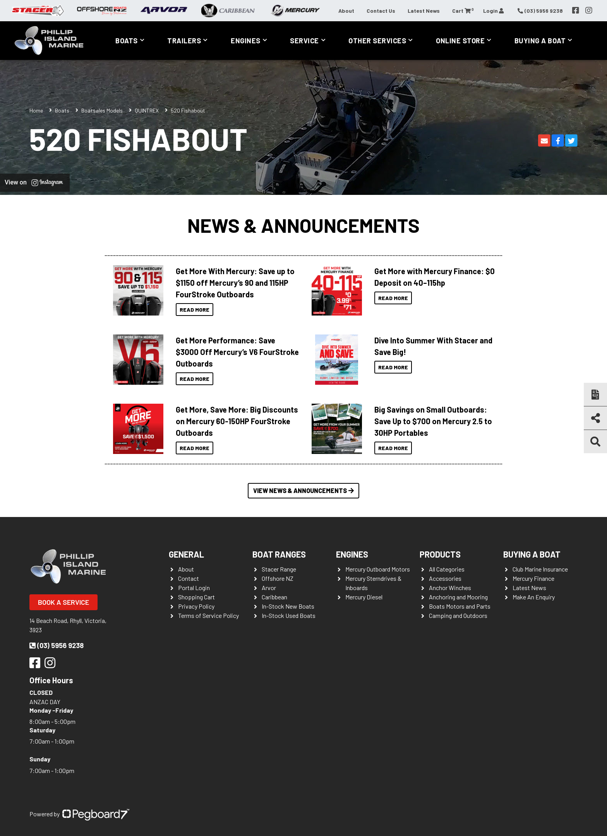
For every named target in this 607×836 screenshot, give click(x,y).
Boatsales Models (102, 110)
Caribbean (274, 597)
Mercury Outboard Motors (377, 569)
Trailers (184, 40)
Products (440, 554)
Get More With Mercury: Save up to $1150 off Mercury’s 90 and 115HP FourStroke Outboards (235, 282)
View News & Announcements (303, 490)
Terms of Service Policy (208, 615)
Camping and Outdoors (458, 615)
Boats (126, 40)
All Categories (447, 569)
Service (304, 40)
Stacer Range (279, 569)
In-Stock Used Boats (289, 615)
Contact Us (381, 10)
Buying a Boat (540, 40)
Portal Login (194, 587)
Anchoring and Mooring (458, 597)
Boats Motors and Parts (459, 606)
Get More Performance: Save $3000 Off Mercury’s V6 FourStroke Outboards (237, 352)
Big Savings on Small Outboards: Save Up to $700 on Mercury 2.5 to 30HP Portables (433, 421)
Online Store (460, 40)
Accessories (445, 578)
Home (36, 110)
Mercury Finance (533, 578)
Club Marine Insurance (540, 569)
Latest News (424, 10)
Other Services (377, 40)
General (186, 554)
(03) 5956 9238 (56, 645)
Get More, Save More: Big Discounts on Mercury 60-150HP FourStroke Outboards (237, 421)
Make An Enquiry (534, 597)
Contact (188, 578)
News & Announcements (303, 225)
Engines (246, 40)
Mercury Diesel (363, 597)
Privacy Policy (196, 606)
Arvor (269, 587)
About (346, 10)
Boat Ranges (279, 554)
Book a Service (63, 602)
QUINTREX (147, 110)
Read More (194, 309)
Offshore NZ (277, 578)
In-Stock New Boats (288, 606)
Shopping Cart (196, 597)
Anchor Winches (450, 587)
